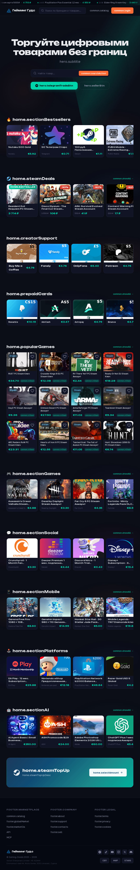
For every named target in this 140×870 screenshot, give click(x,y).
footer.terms (101, 816)
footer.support (59, 821)
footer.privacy (102, 821)
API (9, 832)
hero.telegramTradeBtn (54, 85)
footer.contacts (59, 826)
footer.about (58, 816)
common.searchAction (93, 73)
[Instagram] (118, 852)
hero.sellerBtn (94, 85)
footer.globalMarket (18, 821)
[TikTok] (106, 852)
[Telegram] (99, 852)
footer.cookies (103, 826)
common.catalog (99, 10)
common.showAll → (123, 178)
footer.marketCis (16, 826)
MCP (9, 837)
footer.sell (56, 832)
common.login (122, 10)
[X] (124, 852)
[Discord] (131, 852)
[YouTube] (112, 852)
